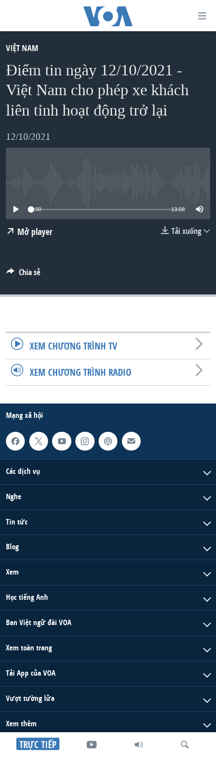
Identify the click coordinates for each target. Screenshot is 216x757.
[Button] (23, 275)
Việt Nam (22, 48)
